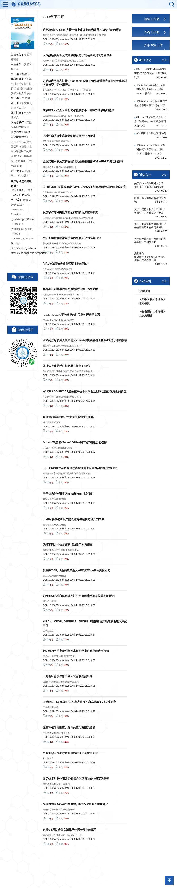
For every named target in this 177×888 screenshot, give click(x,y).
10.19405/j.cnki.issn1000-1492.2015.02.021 (71, 554)
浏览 (59, 43)
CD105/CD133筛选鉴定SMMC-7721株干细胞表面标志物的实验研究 (84, 186)
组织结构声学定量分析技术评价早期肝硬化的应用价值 (76, 650)
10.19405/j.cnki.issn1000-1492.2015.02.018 (71, 477)
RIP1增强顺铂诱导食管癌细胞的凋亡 (65, 263)
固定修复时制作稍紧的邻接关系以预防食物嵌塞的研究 (76, 778)
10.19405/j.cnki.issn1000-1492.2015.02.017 (71, 452)
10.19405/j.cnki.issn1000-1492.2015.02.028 (71, 737)
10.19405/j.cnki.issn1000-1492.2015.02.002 (71, 64)
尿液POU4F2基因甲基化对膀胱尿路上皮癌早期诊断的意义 (78, 110)
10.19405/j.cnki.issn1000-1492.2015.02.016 (71, 426)
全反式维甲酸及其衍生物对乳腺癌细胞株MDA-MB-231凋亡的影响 (83, 161)
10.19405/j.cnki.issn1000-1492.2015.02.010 (71, 273)
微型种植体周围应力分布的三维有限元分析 (69, 727)
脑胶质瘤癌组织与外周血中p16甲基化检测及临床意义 (75, 804)
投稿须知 (144, 291)
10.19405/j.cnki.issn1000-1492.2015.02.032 (71, 839)
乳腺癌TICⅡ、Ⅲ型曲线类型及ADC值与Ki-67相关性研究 (76, 570)
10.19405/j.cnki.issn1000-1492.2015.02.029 (71, 762)
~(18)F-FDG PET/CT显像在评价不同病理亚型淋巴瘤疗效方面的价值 (84, 391)
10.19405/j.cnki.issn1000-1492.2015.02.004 (71, 119)
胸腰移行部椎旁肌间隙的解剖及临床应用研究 (70, 212)
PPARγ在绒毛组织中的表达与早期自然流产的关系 (73, 519)
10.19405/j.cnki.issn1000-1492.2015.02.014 (71, 375)
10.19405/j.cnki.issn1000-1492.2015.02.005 (71, 145)
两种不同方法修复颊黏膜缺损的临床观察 (67, 544)
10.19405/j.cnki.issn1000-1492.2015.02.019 (71, 503)
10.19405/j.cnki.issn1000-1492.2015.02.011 (71, 298)
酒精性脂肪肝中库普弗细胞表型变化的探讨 (69, 135)
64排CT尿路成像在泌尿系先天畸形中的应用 (69, 829)
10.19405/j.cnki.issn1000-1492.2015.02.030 (71, 788)
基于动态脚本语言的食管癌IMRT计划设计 (68, 493)
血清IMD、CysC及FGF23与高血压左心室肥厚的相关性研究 (79, 701)
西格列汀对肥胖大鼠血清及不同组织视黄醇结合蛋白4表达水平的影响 (85, 340)
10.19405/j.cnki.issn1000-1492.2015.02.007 (71, 196)
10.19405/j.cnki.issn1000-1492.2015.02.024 (71, 634)
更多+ (165, 60)
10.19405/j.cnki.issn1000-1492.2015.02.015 (71, 400)
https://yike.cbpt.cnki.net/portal (28, 252)
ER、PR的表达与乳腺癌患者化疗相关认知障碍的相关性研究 (80, 468)
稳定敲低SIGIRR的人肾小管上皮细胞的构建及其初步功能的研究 (82, 29)
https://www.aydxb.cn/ (23, 248)
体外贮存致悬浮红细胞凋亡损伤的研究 (66, 365)
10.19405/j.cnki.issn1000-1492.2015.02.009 (71, 247)
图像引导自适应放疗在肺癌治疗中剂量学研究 (70, 753)
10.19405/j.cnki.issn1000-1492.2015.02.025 (71, 660)
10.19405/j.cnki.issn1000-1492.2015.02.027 (71, 711)
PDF (46, 43)
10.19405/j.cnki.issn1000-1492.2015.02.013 (71, 349)
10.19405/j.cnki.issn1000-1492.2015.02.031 (71, 813)
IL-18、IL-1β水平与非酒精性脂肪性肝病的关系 (71, 314)
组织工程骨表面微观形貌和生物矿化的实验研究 (72, 238)
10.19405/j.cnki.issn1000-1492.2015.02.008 (71, 222)
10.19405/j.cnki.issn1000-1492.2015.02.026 (71, 685)
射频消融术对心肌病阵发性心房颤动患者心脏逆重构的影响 (79, 595)
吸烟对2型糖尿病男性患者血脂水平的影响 (68, 417)
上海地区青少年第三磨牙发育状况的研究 (67, 676)
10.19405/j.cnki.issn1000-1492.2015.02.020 (71, 528)
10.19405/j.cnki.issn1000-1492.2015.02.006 (71, 170)
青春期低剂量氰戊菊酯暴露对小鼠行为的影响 (70, 289)
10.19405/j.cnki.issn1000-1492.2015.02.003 (71, 94)
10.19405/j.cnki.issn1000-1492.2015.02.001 (71, 39)
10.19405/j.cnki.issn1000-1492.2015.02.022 (71, 579)
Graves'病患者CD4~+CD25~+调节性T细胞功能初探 (75, 442)
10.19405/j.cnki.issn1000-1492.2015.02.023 (71, 605)
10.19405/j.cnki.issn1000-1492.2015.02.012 (71, 324)
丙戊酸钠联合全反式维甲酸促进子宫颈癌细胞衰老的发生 (77, 55)
